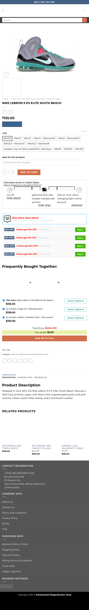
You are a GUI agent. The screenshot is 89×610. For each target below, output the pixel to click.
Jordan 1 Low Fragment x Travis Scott (72, 448)
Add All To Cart (44, 338)
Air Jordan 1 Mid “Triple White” (11, 447)
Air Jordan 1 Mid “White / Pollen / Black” (41, 448)
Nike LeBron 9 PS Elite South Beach (29, 300)
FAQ (4, 529)
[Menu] (4, 10)
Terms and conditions (14, 513)
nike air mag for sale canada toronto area (36, 99)
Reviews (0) (40, 377)
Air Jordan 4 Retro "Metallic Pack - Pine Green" (30, 317)
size (4, 133)
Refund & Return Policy (15, 544)
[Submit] (84, 20)
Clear (84, 131)
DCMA (5, 523)
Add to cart (28, 172)
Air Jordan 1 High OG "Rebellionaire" (24, 309)
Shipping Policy (11, 549)
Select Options (76, 301)
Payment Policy (11, 555)
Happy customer (11, 571)
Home (5, 99)
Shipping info (25, 377)
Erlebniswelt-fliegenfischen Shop (53, 595)
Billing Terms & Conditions (17, 560)
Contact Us (8, 507)
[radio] (7, 138)
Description (9, 377)
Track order (8, 566)
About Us (7, 502)
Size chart (12, 124)
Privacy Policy (10, 518)
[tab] (9, 377)
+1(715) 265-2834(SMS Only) (19, 473)
